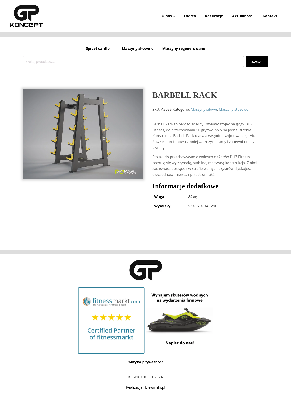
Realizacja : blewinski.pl (145, 387)
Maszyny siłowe (136, 48)
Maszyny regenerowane (183, 48)
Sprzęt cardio (98, 48)
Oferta (190, 15)
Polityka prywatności (145, 361)
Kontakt (270, 15)
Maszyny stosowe (233, 109)
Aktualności (242, 15)
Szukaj (257, 62)
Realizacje (214, 15)
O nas (167, 15)
